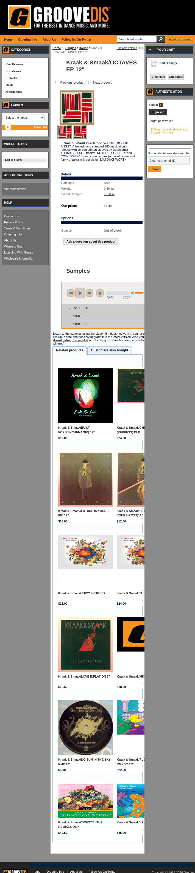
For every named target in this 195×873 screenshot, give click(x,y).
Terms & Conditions (17, 228)
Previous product (69, 82)
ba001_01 (81, 308)
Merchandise (13, 91)
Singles (70, 48)
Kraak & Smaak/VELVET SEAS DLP (142, 822)
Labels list (40, 127)
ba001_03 (80, 324)
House (83, 48)
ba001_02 (80, 316)
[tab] (69, 350)
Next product (105, 82)
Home (56, 48)
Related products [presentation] (69, 350)
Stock (9, 84)
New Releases (14, 64)
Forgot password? (161, 121)
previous (71, 293)
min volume (133, 293)
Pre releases (13, 71)
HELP (8, 202)
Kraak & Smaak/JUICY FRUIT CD (81, 593)
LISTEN (109, 194)
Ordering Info (13, 234)
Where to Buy (13, 246)
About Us (10, 240)
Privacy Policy (13, 222)
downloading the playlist (70, 340)
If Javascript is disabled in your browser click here (169, 131)
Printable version (127, 48)
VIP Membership (15, 188)
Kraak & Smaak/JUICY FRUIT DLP (141, 593)
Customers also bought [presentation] (109, 350)
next (89, 293)
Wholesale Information (19, 258)
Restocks (11, 77)
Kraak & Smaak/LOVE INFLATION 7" (84, 676)
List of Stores (13, 159)
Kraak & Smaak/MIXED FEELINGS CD (143, 676)
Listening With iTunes (18, 252)
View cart (158, 76)
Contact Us (11, 216)
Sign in (156, 104)
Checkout (176, 76)
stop (100, 293)
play (80, 293)
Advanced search (180, 39)
